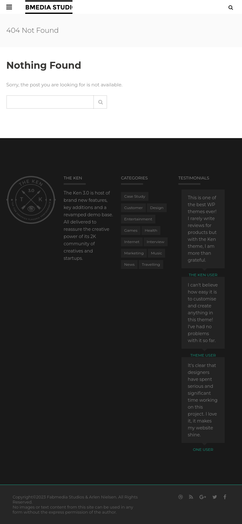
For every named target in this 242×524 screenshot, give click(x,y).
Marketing (134, 253)
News (129, 264)
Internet (132, 241)
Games (130, 230)
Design (157, 207)
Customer (133, 207)
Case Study (134, 196)
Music (156, 253)
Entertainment (138, 219)
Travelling (151, 264)
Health (151, 230)
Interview (155, 241)
